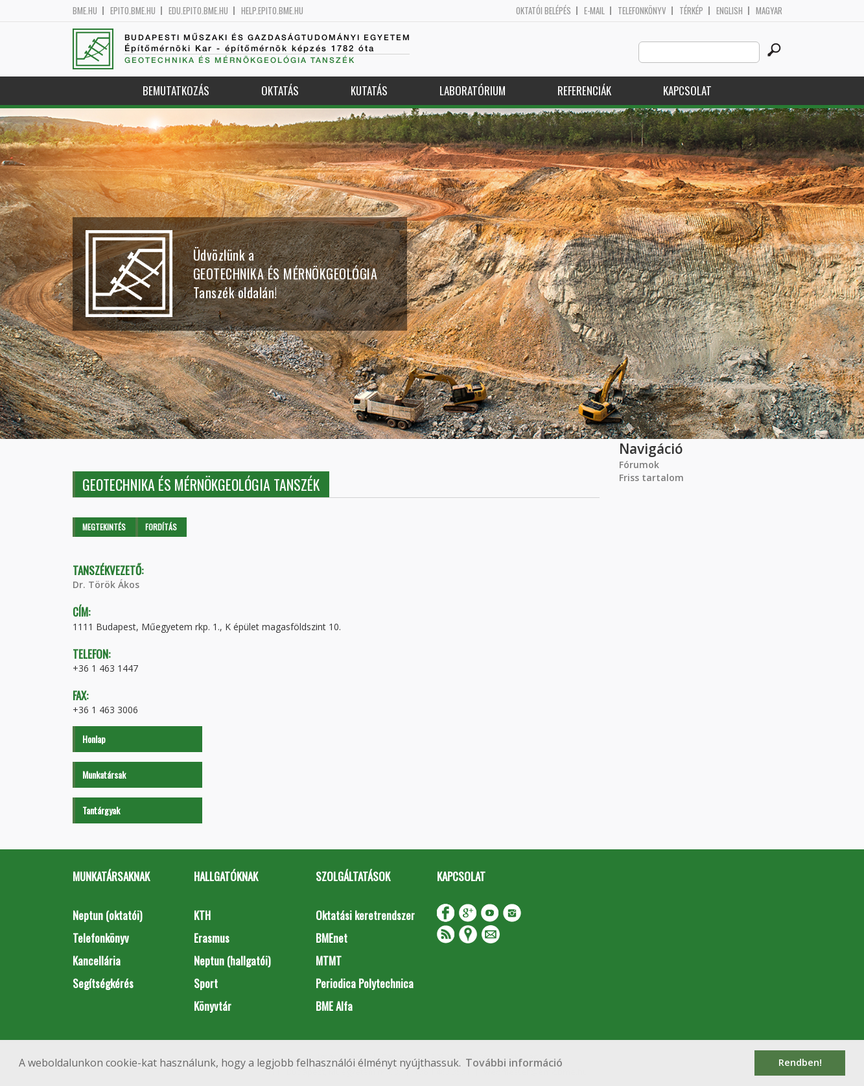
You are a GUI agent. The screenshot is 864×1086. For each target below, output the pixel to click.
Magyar (769, 10)
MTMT (329, 960)
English (729, 10)
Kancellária (97, 960)
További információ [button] (514, 1063)
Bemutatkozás (176, 90)
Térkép (691, 10)
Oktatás (280, 90)
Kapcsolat (687, 90)
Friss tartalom (651, 477)
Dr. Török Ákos (106, 584)
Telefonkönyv (642, 10)
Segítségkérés (103, 983)
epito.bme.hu (133, 10)
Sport (206, 983)
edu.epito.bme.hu (198, 10)
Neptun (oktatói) (107, 915)
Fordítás (161, 526)
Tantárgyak (101, 810)
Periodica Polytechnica (365, 983)
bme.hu (85, 10)
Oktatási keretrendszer (365, 915)
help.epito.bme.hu (272, 10)
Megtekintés (104, 526)
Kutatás (369, 90)
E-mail (594, 10)
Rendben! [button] (800, 1062)
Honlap (94, 739)
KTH (202, 915)
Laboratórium (472, 90)
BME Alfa (334, 1006)
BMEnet (331, 938)
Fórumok (639, 464)
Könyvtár (212, 1006)
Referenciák (584, 90)
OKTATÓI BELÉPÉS (543, 10)
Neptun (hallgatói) (232, 960)
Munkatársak (104, 774)
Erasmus (211, 938)
